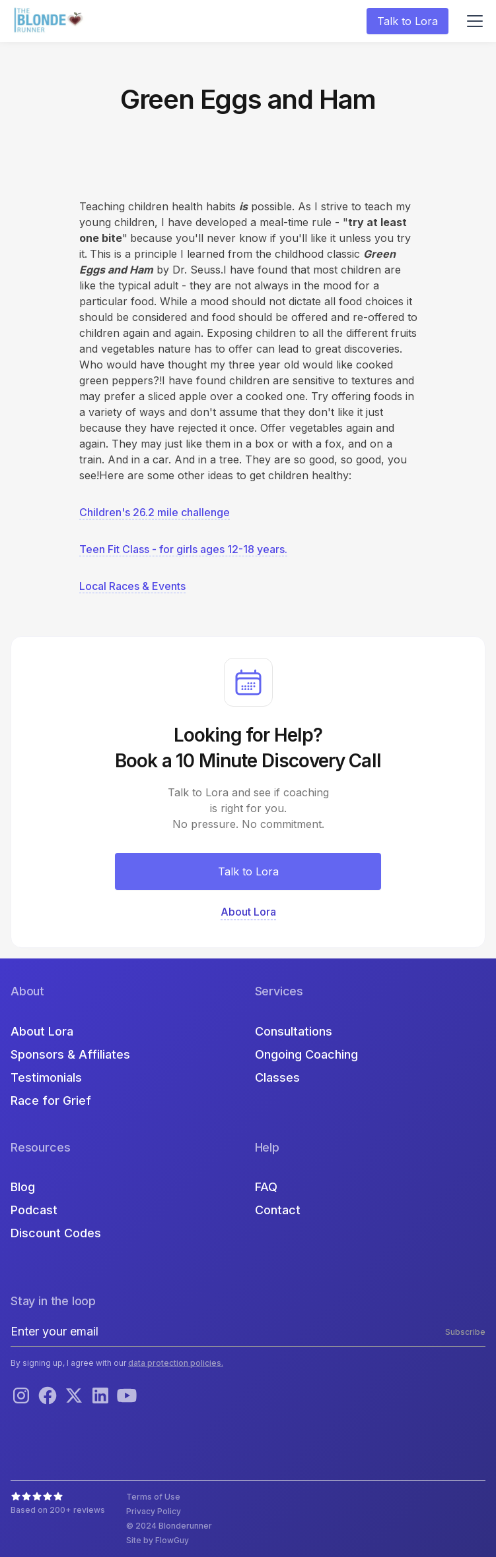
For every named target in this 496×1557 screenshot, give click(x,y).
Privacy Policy (153, 1511)
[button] (472, 21)
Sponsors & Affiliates (70, 1054)
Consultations (293, 1031)
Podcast (34, 1210)
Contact (278, 1210)
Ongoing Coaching (306, 1054)
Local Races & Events (132, 586)
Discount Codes (56, 1233)
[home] (50, 21)
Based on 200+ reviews (58, 1510)
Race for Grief (51, 1100)
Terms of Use (153, 1497)
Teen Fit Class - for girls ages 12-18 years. (183, 549)
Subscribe (465, 1332)
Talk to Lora (407, 21)
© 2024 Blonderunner (169, 1526)
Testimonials (46, 1077)
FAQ (266, 1187)
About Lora (42, 1031)
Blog (23, 1187)
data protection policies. (175, 1363)
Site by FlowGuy (157, 1540)
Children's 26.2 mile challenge (154, 512)
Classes (277, 1077)
